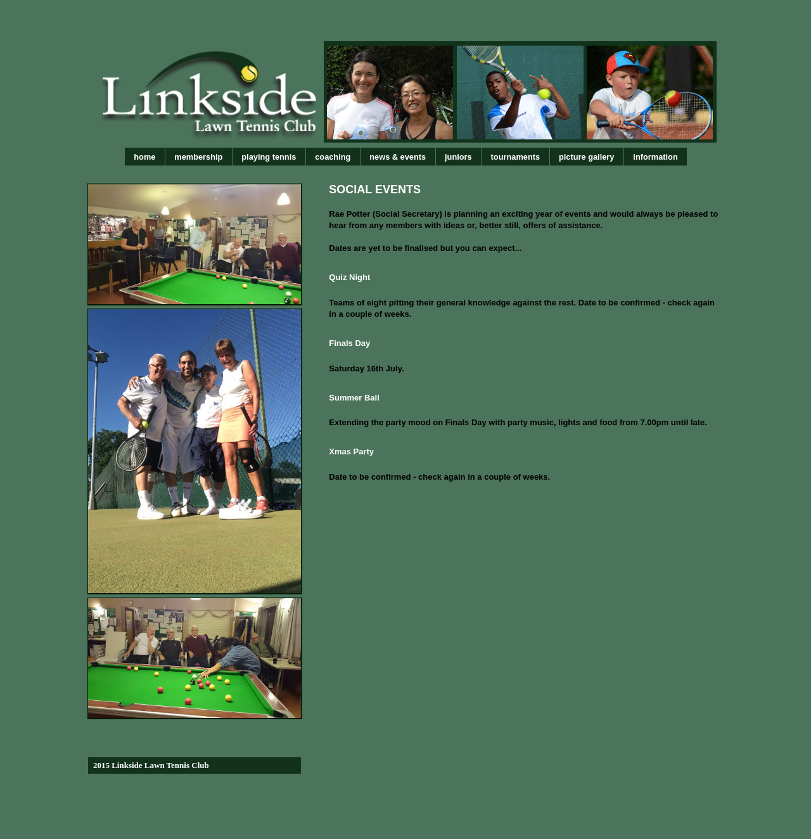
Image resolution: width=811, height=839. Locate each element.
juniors (458, 157)
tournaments (515, 157)
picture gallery (586, 157)
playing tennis (268, 157)
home (144, 157)
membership (198, 157)
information (655, 157)
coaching (332, 157)
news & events (397, 157)
